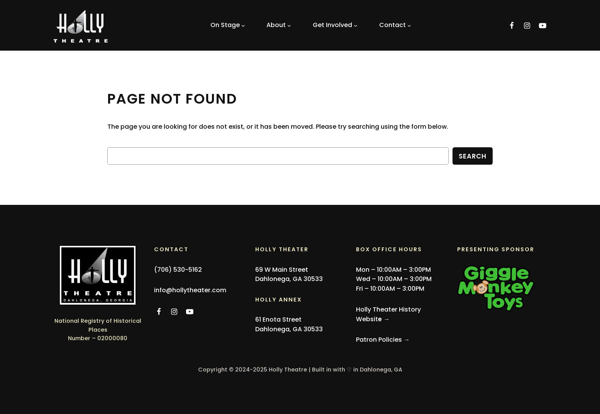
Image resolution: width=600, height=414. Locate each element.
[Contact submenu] (395, 25)
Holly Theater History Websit (388, 314)
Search (472, 156)
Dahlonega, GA (381, 369)
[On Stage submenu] (227, 25)
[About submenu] (278, 25)
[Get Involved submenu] (335, 25)
